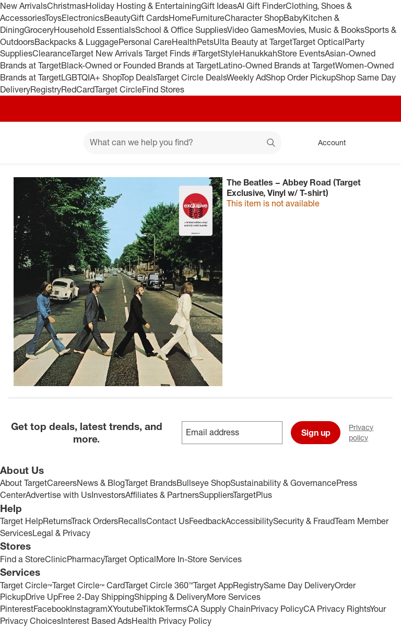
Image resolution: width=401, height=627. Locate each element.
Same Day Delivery (299, 585)
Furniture (208, 18)
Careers (62, 483)
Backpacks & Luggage (76, 42)
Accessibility (249, 521)
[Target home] (23, 142)
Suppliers (216, 495)
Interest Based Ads (96, 621)
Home (180, 18)
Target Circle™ (26, 585)
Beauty (117, 18)
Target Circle (118, 89)
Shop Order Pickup (301, 77)
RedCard (78, 89)
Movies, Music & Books (321, 30)
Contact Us (167, 521)
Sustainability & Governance (283, 483)
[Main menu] (59, 142)
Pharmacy (85, 559)
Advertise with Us (58, 495)
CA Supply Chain (219, 608)
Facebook (51, 608)
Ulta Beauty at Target (253, 42)
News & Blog (101, 483)
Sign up (316, 432)
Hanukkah (258, 53)
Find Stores (163, 89)
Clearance (51, 53)
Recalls (132, 521)
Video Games (252, 30)
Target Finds (168, 53)
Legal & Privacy (61, 533)
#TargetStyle (215, 53)
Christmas (66, 6)
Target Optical (318, 42)
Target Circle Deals (191, 77)
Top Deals (138, 77)
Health (184, 42)
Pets (205, 42)
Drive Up (42, 596)
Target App (213, 585)
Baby (293, 18)
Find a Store (22, 559)
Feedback (207, 521)
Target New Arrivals (107, 53)
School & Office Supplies (181, 30)
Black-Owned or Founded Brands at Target (140, 65)
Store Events (301, 53)
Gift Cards (150, 18)
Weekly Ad (246, 77)
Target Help (21, 521)
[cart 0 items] (379, 142)
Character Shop (254, 18)
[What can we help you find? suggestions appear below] (182, 142)
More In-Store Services (199, 559)
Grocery (39, 30)
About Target (23, 483)
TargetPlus (252, 495)
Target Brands (150, 483)
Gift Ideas (219, 6)
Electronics (83, 18)
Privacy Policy (277, 608)
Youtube (127, 608)
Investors (108, 495)
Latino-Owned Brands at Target (277, 65)
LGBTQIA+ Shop (91, 77)
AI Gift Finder (261, 6)
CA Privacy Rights (336, 608)
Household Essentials (94, 30)
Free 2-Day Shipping (96, 596)
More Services (234, 596)
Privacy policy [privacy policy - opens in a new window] (375, 432)
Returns (57, 521)
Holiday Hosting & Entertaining (143, 6)
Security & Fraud (304, 521)
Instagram (89, 608)
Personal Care (145, 42)
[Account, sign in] (326, 142)
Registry (45, 89)
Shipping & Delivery (170, 596)
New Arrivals (23, 6)
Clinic (56, 559)
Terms (175, 608)
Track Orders (94, 521)
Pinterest (16, 608)
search (271, 143)
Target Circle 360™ (159, 585)
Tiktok (153, 608)
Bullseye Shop (203, 483)
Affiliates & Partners (162, 495)
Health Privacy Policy (171, 621)
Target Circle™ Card (88, 585)
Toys (53, 18)
